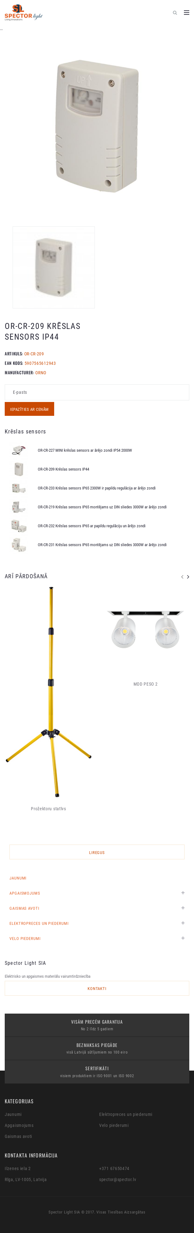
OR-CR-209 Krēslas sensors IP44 (63, 469)
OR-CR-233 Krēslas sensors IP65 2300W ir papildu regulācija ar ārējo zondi (97, 488)
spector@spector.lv (117, 1179)
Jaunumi (17, 878)
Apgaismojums (24, 893)
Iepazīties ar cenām (29, 409)
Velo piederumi (25, 938)
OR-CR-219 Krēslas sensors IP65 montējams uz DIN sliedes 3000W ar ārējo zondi (102, 507)
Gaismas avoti (24, 908)
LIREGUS (97, 852)
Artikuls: (14, 353)
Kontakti (97, 988)
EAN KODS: (14, 363)
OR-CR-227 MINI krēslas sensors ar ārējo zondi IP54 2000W (85, 450)
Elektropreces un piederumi (39, 923)
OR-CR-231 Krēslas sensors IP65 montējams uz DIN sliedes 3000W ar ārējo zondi (102, 544)
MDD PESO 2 (146, 684)
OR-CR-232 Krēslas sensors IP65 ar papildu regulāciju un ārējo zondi (92, 525)
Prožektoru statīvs (48, 808)
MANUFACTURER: (19, 372)
